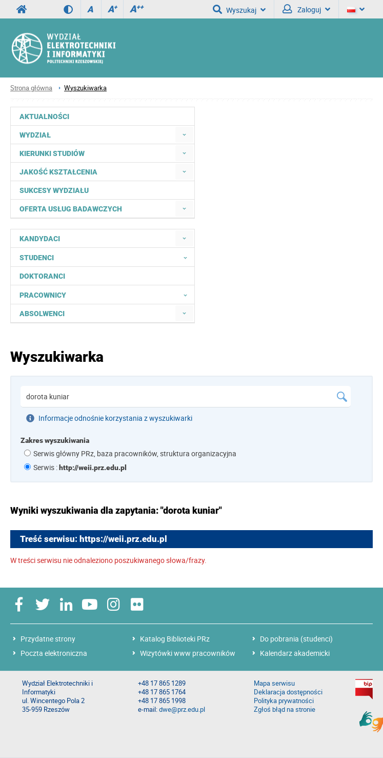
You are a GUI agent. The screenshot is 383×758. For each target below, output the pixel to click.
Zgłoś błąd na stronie (284, 709)
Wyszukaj (239, 9)
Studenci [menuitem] (106, 257)
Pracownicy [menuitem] (106, 294)
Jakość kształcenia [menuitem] (58, 172)
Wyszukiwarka (85, 88)
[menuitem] (184, 135)
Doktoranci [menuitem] (42, 276)
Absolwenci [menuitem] (42, 313)
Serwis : (80, 467)
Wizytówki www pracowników (187, 653)
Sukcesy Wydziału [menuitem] (54, 190)
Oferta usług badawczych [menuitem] (70, 209)
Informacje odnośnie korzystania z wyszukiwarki (109, 418)
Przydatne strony (48, 639)
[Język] (356, 9)
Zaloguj (306, 9)
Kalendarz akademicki (295, 653)
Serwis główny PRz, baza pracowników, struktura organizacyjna (134, 453)
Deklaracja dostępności (288, 692)
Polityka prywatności (284, 700)
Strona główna (31, 88)
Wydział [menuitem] (35, 135)
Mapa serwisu (274, 683)
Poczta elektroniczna (54, 653)
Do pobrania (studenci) (296, 639)
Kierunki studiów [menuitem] (52, 153)
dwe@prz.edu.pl (182, 709)
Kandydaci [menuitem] (39, 239)
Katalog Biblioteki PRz (175, 639)
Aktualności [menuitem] (44, 116)
